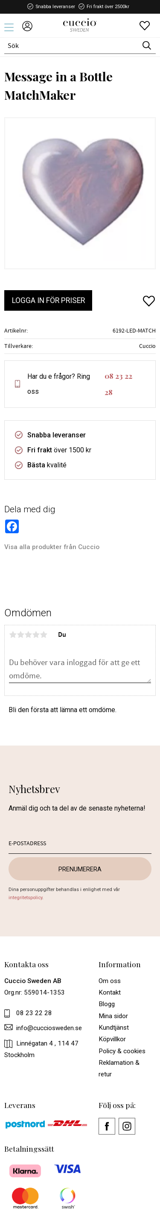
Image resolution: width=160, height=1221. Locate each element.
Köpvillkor (112, 1039)
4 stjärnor (36, 635)
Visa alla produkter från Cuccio (51, 547)
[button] (11, 30)
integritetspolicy (25, 897)
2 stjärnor (20, 635)
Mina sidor (113, 1016)
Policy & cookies (122, 1051)
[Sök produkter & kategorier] (71, 45)
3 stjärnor (28, 635)
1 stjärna (13, 635)
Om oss (110, 981)
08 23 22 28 (118, 384)
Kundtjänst (114, 1027)
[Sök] (147, 45)
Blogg (107, 1004)
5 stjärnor (43, 635)
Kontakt (110, 992)
